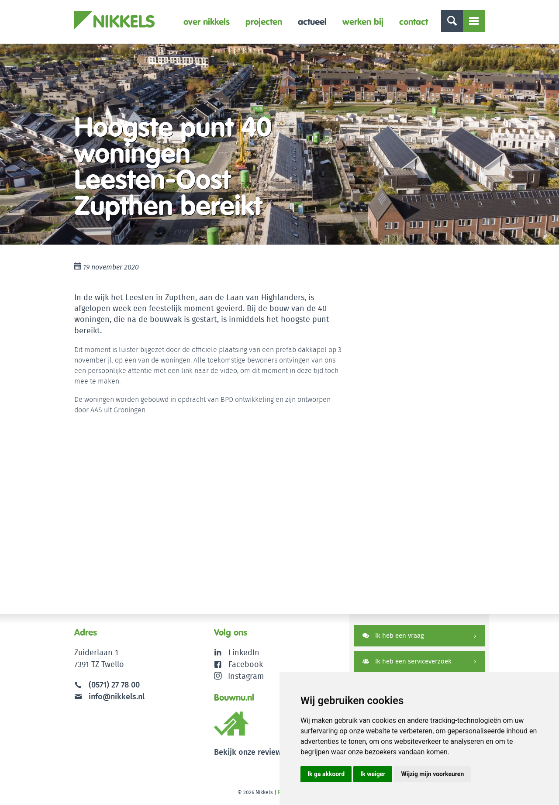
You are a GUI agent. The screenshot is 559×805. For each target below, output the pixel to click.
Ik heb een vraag (393, 635)
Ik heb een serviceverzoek (407, 661)
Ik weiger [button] (372, 773)
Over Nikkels (206, 21)
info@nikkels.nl (109, 696)
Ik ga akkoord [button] (326, 773)
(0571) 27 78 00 (114, 684)
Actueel (312, 21)
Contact (413, 21)
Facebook (245, 664)
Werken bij (362, 21)
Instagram (239, 675)
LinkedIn (243, 652)
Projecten (263, 21)
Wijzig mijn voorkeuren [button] (432, 773)
